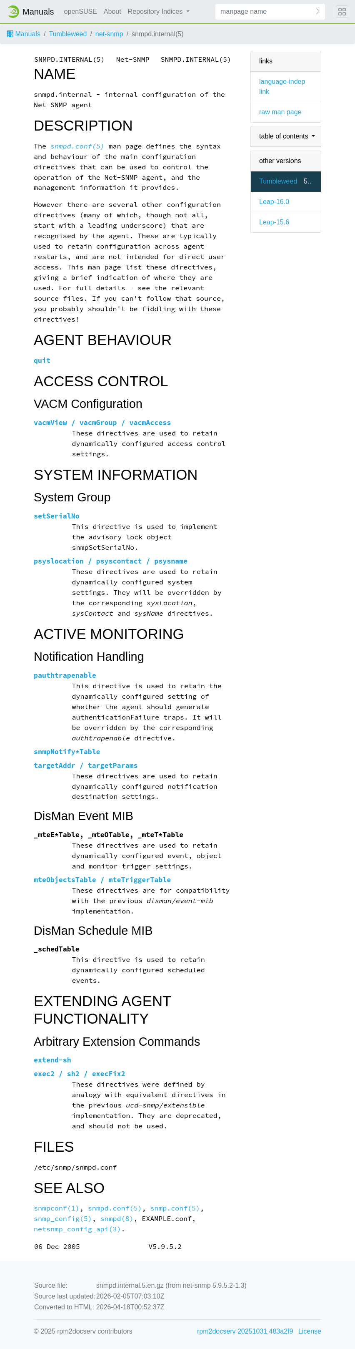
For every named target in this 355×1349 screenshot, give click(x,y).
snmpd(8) (117, 1218)
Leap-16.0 (274, 201)
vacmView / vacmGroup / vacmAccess (102, 422)
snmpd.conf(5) (77, 146)
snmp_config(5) (63, 1218)
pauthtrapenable (65, 675)
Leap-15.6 (274, 222)
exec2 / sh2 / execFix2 (79, 1074)
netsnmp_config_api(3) (77, 1229)
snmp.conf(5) (175, 1208)
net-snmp (109, 34)
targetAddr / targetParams (86, 765)
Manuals (23, 34)
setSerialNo (57, 516)
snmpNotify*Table (67, 751)
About (112, 11)
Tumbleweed (68, 34)
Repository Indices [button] (156, 11)
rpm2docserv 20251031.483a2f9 (245, 1331)
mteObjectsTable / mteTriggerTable (102, 880)
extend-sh (52, 1060)
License (309, 1331)
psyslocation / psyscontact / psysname (111, 561)
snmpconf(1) (57, 1208)
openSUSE (80, 11)
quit (42, 360)
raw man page (280, 112)
